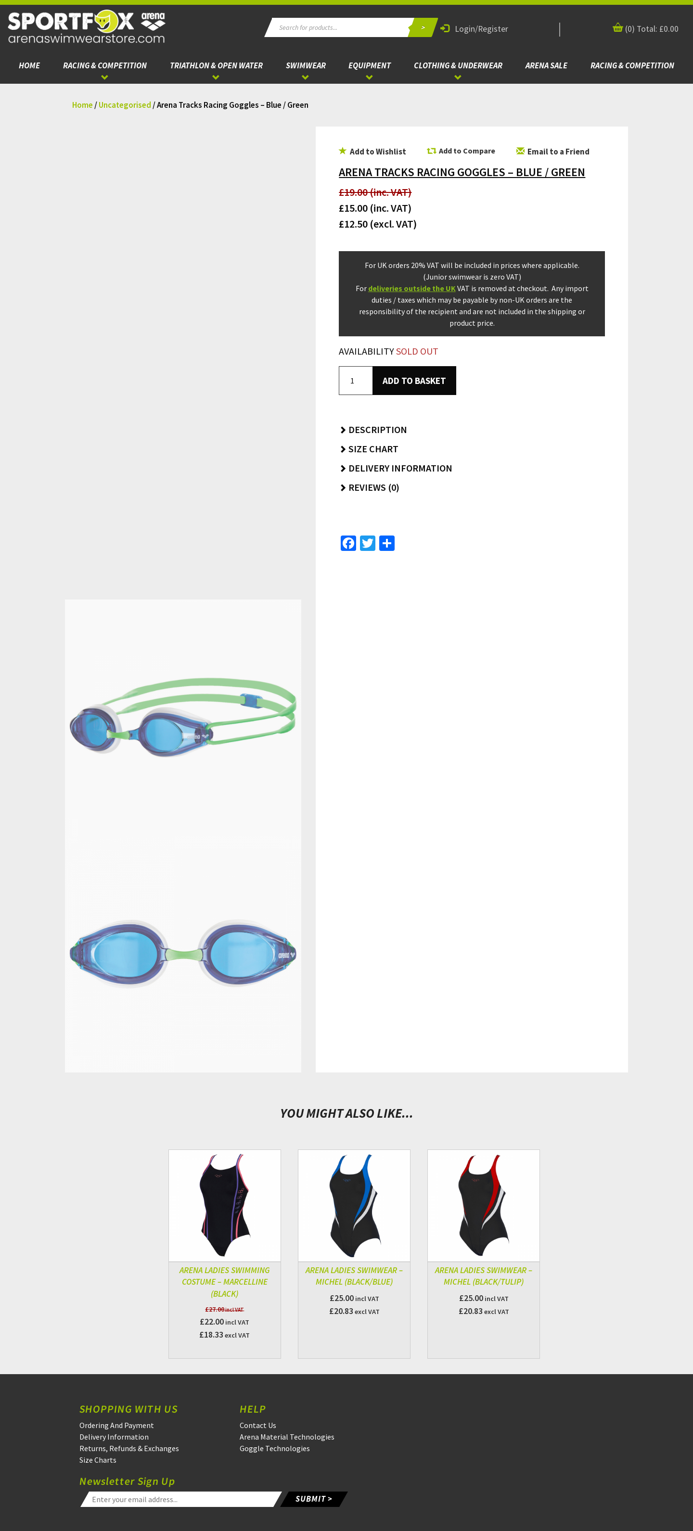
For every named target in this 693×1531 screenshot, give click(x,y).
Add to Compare (467, 150)
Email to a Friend (553, 151)
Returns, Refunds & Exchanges (129, 1448)
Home (29, 65)
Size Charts (97, 1460)
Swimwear (306, 65)
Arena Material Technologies (287, 1437)
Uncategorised (125, 105)
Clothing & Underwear (458, 65)
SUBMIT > (314, 1498)
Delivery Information (114, 1437)
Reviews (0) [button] (369, 487)
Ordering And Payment (116, 1425)
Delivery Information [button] (395, 468)
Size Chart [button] (368, 449)
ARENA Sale (546, 65)
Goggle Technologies (275, 1448)
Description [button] (373, 429)
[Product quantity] (355, 380)
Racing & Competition (105, 65)
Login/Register (474, 29)
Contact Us (258, 1425)
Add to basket (414, 380)
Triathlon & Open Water (216, 65)
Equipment (369, 65)
